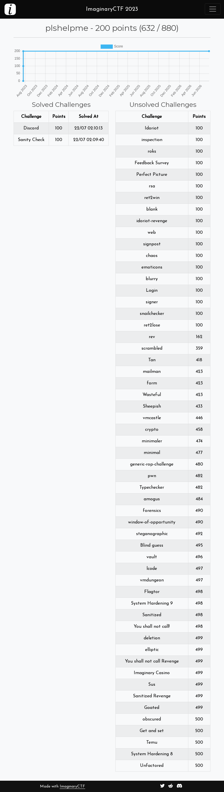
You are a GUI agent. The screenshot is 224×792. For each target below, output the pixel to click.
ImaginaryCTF (72, 786)
